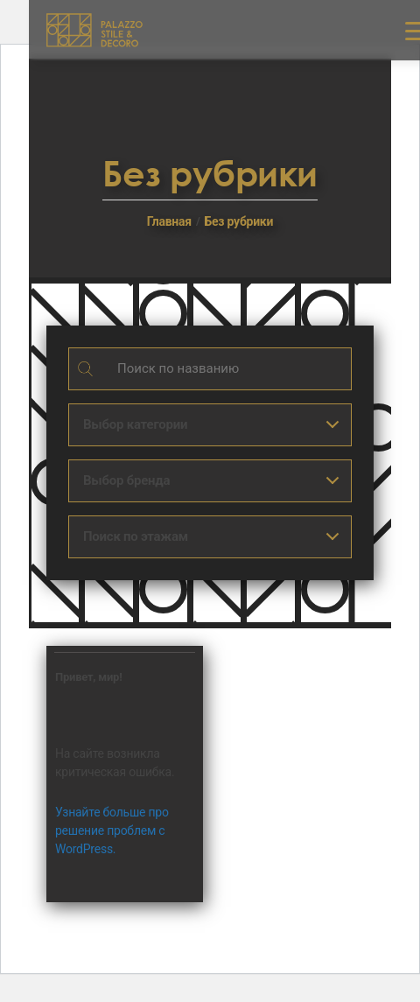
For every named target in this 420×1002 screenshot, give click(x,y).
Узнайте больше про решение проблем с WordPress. (112, 830)
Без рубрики (238, 221)
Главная (169, 221)
